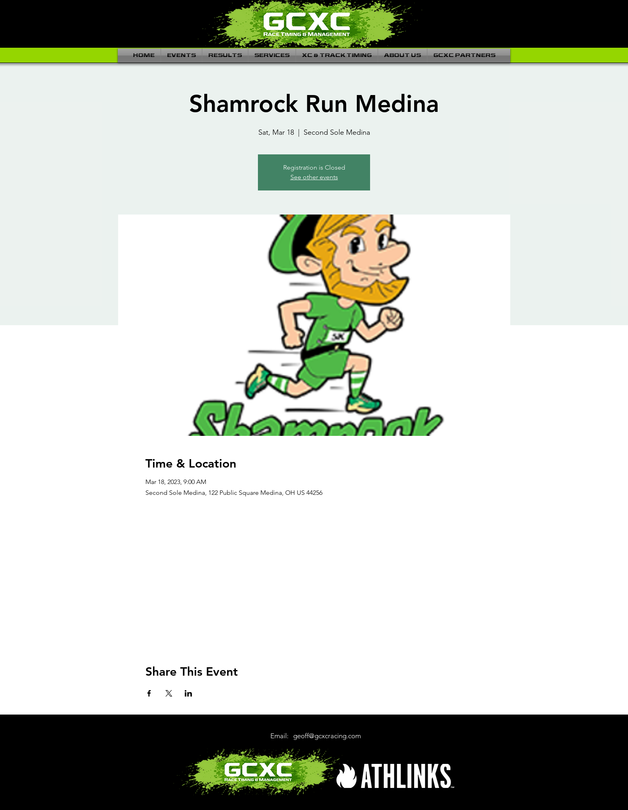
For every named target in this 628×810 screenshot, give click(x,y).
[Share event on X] (169, 693)
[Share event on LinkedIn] (188, 693)
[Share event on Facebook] (149, 693)
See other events (314, 177)
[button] (181, 56)
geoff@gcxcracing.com (327, 736)
